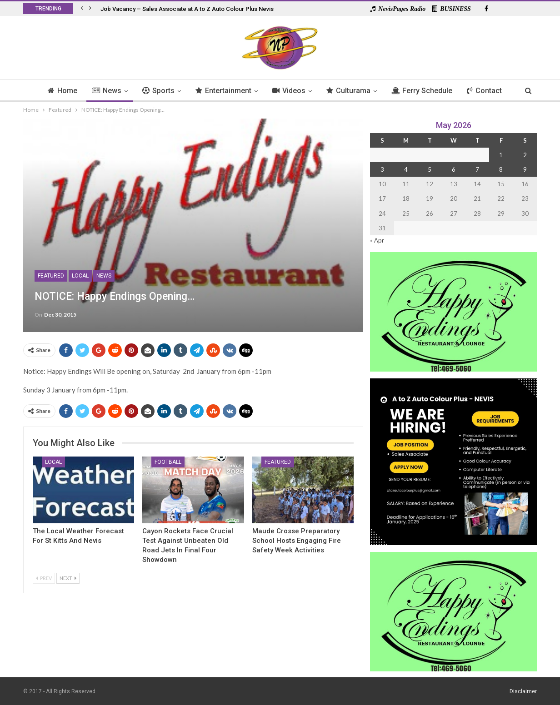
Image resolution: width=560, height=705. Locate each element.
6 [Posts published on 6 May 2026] (453, 169)
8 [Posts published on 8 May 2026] (501, 169)
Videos (289, 90)
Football (168, 462)
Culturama (350, 90)
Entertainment (222, 90)
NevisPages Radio (397, 8)
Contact (488, 90)
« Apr (377, 240)
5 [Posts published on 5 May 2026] (429, 169)
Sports (156, 90)
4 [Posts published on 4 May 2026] (406, 169)
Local (80, 276)
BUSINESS (451, 8)
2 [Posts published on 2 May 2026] (525, 155)
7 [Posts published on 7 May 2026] (477, 169)
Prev (44, 578)
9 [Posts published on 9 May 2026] (525, 169)
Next (68, 578)
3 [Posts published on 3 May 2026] (382, 169)
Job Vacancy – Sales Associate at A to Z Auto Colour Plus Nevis (187, 8)
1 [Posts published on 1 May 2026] (501, 155)
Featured (51, 276)
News (103, 90)
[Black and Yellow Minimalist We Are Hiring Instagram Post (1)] (453, 461)
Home (57, 90)
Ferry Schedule (425, 90)
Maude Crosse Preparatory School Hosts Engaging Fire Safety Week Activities (296, 540)
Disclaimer (523, 691)
